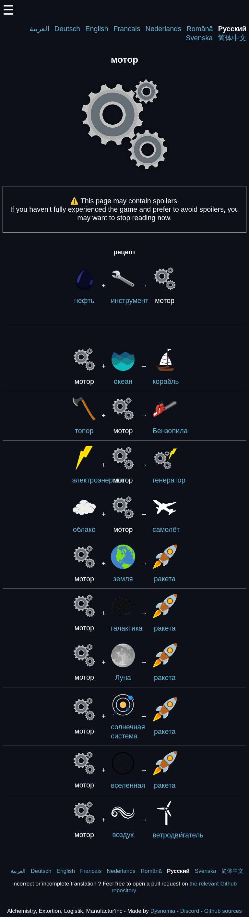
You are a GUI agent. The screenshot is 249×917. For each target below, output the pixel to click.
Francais (126, 29)
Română (199, 29)
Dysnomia (162, 911)
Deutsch (67, 29)
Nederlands (163, 29)
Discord (189, 911)
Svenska (199, 38)
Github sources (223, 911)
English (96, 29)
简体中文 (232, 38)
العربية (39, 29)
